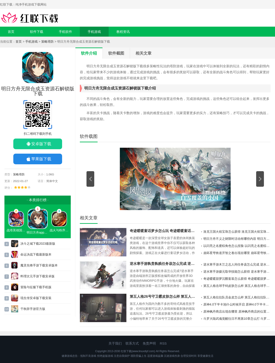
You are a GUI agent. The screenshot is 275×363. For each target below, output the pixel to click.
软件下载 (36, 32)
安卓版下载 (41, 144)
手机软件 (65, 32)
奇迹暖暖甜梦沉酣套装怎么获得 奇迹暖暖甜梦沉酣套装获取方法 (237, 278)
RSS (163, 343)
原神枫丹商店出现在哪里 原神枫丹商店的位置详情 (237, 311)
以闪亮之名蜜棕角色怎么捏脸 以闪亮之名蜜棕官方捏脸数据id (237, 246)
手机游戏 (94, 32)
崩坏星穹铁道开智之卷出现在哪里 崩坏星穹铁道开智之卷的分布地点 (237, 253)
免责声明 (149, 343)
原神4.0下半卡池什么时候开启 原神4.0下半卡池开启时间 (237, 304)
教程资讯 (123, 32)
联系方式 (132, 343)
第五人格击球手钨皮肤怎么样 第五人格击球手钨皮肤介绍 (237, 286)
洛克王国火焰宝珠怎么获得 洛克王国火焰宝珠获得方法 (237, 231)
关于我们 (115, 343)
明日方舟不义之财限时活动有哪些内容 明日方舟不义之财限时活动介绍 (237, 238)
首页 (11, 32)
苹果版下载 (41, 159)
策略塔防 (47, 41)
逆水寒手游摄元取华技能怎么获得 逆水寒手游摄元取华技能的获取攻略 (237, 271)
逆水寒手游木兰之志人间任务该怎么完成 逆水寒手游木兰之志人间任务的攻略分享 (237, 264)
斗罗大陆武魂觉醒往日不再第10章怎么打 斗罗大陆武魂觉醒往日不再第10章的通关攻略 (237, 318)
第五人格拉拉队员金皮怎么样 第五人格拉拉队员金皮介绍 (237, 297)
